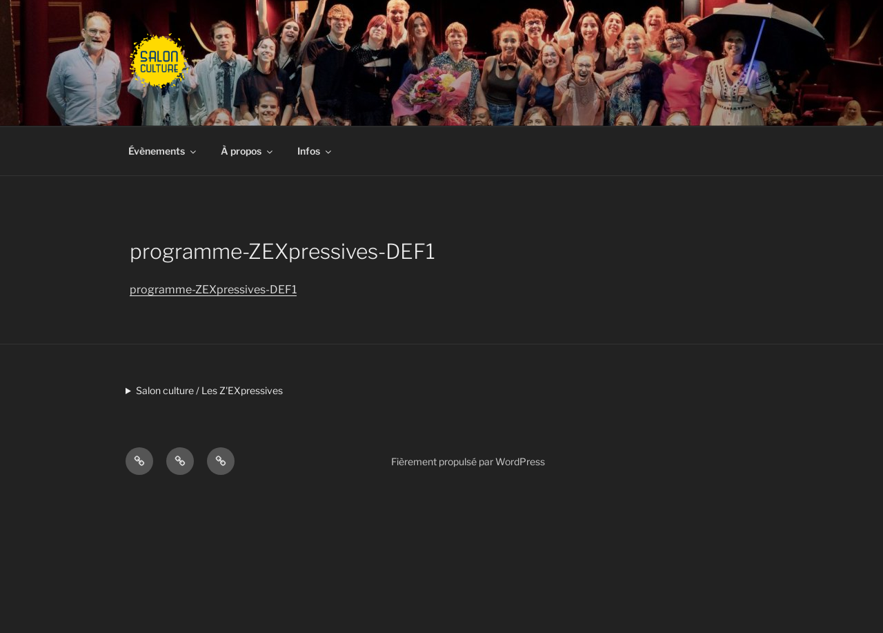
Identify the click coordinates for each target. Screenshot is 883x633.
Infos (315, 151)
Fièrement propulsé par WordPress (468, 461)
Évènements (163, 151)
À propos (248, 151)
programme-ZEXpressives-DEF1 (213, 289)
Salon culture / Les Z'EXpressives (209, 390)
